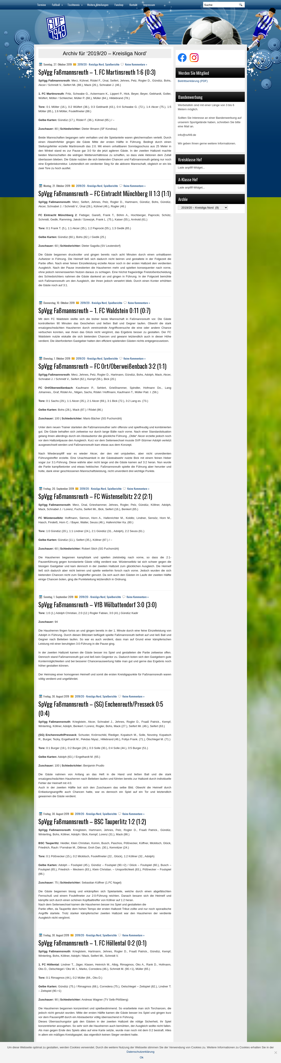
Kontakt (133, 5)
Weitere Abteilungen (97, 5)
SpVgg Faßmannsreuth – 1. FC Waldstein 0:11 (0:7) (94, 310)
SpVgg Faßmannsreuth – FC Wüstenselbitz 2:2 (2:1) (95, 496)
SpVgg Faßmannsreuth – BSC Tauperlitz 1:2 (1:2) (92, 821)
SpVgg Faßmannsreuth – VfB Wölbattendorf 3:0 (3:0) (97, 604)
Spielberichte (112, 64)
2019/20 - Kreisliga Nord (90, 64)
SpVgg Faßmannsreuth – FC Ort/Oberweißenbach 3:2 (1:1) (102, 366)
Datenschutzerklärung (140, 1051)
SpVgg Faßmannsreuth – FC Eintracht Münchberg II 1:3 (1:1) (104, 193)
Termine (41, 5)
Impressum (149, 5)
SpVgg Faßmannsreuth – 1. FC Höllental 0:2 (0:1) (92, 942)
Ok (142, 1057)
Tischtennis (75, 3)
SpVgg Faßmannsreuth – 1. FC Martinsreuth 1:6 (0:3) (96, 71)
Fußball (58, 3)
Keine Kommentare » (136, 64)
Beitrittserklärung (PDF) (193, 81)
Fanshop (119, 5)
